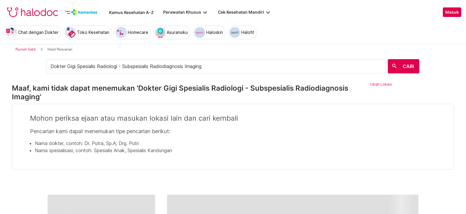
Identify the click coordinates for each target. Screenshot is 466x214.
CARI (408, 66)
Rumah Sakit (25, 49)
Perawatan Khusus (185, 12)
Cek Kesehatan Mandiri (244, 12)
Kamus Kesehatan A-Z (131, 12)
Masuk (452, 12)
